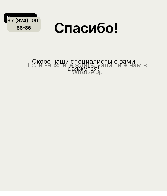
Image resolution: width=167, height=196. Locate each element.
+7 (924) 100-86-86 (23, 24)
